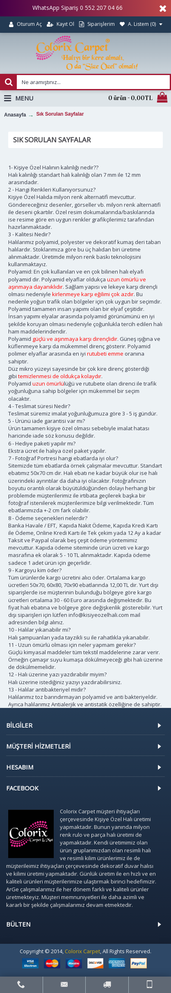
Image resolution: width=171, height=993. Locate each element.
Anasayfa (15, 115)
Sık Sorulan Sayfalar (60, 114)
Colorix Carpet (82, 951)
